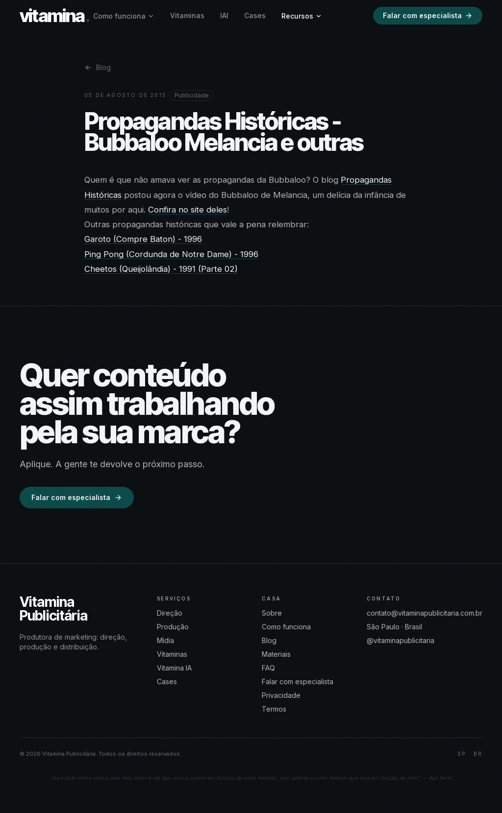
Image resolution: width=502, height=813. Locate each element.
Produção (173, 626)
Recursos (301, 16)
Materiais (276, 654)
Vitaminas (187, 15)
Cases (255, 15)
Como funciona (123, 16)
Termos (274, 709)
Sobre (272, 613)
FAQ (268, 668)
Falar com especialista (428, 15)
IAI (224, 15)
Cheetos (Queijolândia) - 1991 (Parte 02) (161, 269)
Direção (169, 613)
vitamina (55, 16)
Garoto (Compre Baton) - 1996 (143, 239)
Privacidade (281, 695)
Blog (97, 67)
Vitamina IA (174, 668)
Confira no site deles (187, 210)
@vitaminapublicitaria (400, 640)
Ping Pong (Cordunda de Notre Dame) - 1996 (171, 254)
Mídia (165, 640)
